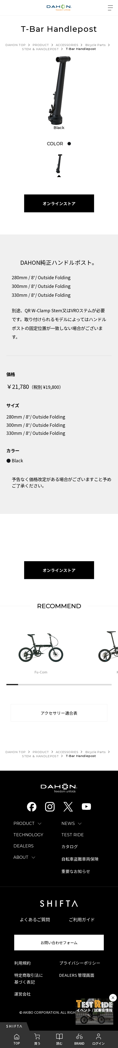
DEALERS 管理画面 (76, 980)
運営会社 (22, 999)
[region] (62, 658)
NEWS (68, 829)
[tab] (69, 144)
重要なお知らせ (75, 876)
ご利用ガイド (82, 924)
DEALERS (23, 851)
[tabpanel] (59, 90)
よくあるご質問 (35, 924)
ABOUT (20, 862)
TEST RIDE (72, 840)
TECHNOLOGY (28, 840)
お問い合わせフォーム (59, 948)
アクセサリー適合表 (59, 717)
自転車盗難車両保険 (79, 864)
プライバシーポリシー (79, 968)
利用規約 (22, 968)
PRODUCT (24, 829)
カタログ (69, 852)
